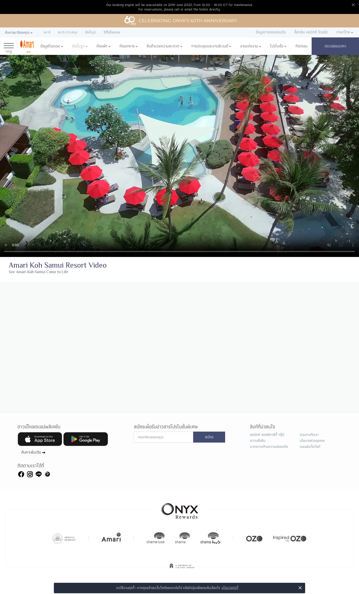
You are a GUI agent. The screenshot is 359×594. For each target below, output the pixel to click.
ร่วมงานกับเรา (309, 435)
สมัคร (209, 437)
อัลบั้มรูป (78, 46)
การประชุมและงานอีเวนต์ (209, 46)
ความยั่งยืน (257, 441)
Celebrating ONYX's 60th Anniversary (180, 20)
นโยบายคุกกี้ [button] (230, 588)
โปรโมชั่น (276, 46)
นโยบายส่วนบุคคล (312, 441)
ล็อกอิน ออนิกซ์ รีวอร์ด (311, 32)
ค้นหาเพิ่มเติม (31, 452)
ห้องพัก (101, 46)
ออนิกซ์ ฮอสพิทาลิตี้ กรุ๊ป (267, 435)
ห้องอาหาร (127, 46)
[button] (19, 32)
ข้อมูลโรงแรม (50, 46)
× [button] (300, 588)
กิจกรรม (301, 46)
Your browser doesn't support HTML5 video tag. (179, 156)
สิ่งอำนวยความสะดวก (163, 46)
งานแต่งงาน (249, 46)
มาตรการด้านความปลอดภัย (269, 447)
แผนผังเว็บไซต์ (310, 447)
